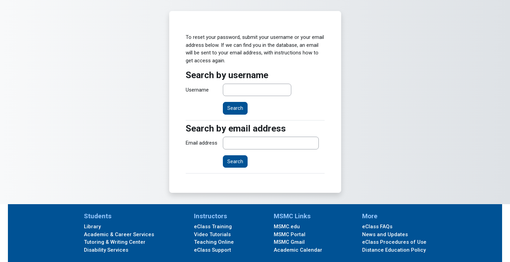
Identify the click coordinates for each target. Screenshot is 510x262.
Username (197, 90)
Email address (201, 143)
